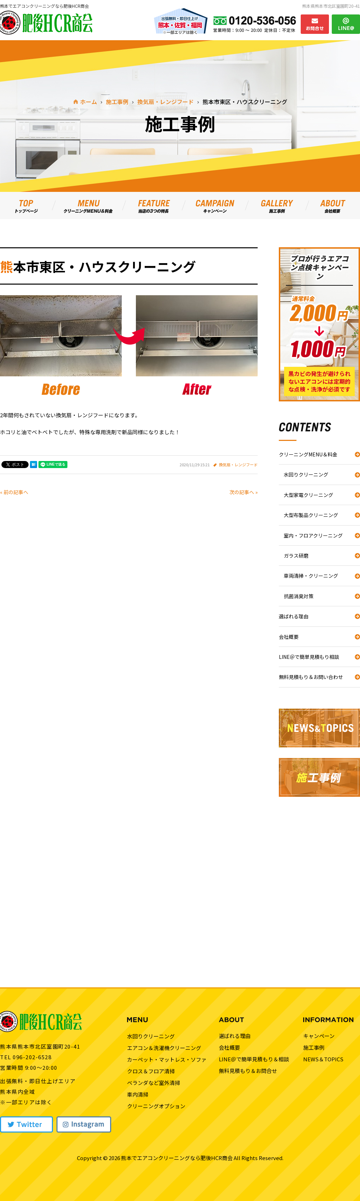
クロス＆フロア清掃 (151, 1071)
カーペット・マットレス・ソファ (166, 1059)
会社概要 (289, 636)
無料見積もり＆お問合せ (248, 1070)
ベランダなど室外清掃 (153, 1082)
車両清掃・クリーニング (311, 575)
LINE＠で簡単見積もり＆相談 (254, 1059)
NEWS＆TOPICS (323, 1059)
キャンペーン (319, 1035)
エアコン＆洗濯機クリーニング (164, 1047)
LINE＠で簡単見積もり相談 (309, 656)
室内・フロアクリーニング (313, 535)
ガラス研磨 (296, 555)
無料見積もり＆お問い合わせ (311, 676)
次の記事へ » (243, 492)
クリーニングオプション (156, 1106)
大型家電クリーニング (308, 494)
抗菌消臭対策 (298, 596)
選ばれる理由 (293, 616)
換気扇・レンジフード (238, 464)
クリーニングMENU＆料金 (308, 454)
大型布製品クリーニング (311, 514)
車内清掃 (137, 1094)
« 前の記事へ (14, 492)
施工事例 (313, 1047)
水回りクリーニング (306, 474)
